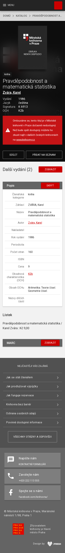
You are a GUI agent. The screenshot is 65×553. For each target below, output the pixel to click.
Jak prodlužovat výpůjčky (22, 386)
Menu (8, 5)
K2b (30, 273)
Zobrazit (50, 169)
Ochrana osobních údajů (21, 413)
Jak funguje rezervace (20, 395)
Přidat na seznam (44, 154)
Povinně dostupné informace (24, 422)
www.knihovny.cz (25, 139)
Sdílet (13, 154)
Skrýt (50, 185)
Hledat (57, 4)
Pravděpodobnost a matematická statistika (47, 15)
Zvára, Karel (12, 92)
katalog (21, 15)
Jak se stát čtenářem (19, 377)
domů (6, 15)
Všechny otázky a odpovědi (32, 436)
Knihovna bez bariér (18, 404)
